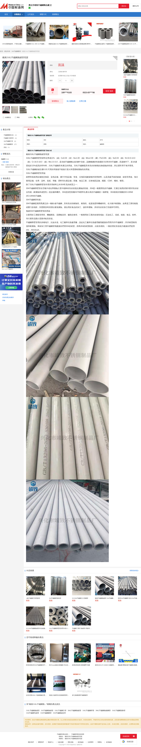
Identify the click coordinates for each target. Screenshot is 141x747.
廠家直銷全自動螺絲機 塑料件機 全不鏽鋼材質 (86, 44)
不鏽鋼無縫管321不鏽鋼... (10, 247)
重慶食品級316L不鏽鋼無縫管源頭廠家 (61, 44)
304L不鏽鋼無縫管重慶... (9, 202)
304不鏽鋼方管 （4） (10, 141)
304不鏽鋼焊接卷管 (129, 95)
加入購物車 (71, 101)
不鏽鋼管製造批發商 (77, 734)
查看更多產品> (134, 570)
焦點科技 (73, 744)
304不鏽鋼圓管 (16, 51)
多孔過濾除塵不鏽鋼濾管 (80, 695)
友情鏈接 (109, 742)
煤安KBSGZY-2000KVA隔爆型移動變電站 (108, 665)
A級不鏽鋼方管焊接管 (130, 75)
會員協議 (80, 742)
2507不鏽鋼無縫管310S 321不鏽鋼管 (129, 44)
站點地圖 (61, 742)
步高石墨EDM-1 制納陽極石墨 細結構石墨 (39, 695)
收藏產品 (7, 117)
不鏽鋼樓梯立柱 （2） (11, 135)
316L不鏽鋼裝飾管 (118, 710)
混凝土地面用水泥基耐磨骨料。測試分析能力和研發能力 (67, 695)
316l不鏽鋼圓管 (46, 713)
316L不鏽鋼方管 (60, 710)
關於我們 (31, 742)
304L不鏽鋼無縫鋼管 (103, 710)
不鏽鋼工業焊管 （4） (11, 138)
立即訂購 (82, 101)
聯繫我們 (41, 742)
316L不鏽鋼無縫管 (33, 710)
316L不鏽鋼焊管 (88, 710)
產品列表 (7, 51)
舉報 (17, 117)
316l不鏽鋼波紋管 (59, 713)
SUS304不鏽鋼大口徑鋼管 (131, 115)
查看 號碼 (109, 91)
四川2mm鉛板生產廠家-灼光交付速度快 (61, 665)
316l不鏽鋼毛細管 (32, 713)
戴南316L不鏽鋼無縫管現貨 (73, 736)
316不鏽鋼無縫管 (47, 710)
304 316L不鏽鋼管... (8, 269)
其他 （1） (7, 147)
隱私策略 (70, 742)
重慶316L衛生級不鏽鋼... (9, 225)
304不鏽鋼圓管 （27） (11, 144)
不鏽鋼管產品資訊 (62, 734)
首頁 (1, 51)
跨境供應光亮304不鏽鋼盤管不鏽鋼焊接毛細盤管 (41, 665)
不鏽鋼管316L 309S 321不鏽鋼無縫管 (36, 44)
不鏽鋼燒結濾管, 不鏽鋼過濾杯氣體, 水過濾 (108, 44)
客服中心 (51, 742)
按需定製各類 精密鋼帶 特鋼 (81, 665)
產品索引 (5, 294)
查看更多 (11, 172)
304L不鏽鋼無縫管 (74, 710)
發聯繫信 (55, 101)
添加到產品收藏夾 (8, 297)
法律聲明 (90, 742)
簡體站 (100, 742)
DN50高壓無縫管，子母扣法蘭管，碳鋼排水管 (16, 44)
